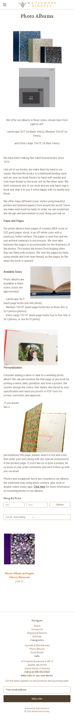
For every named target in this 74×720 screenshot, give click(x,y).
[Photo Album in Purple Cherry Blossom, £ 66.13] (19, 549)
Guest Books (37, 652)
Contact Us (37, 629)
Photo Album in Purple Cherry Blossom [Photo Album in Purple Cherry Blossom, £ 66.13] (19, 575)
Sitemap (37, 636)
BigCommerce (42, 708)
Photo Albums (37, 649)
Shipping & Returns (37, 633)
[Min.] (14, 504)
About (37, 626)
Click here (39, 486)
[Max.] (37, 504)
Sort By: (9, 517)
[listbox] (24, 517)
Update (60, 504)
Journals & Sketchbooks (37, 645)
